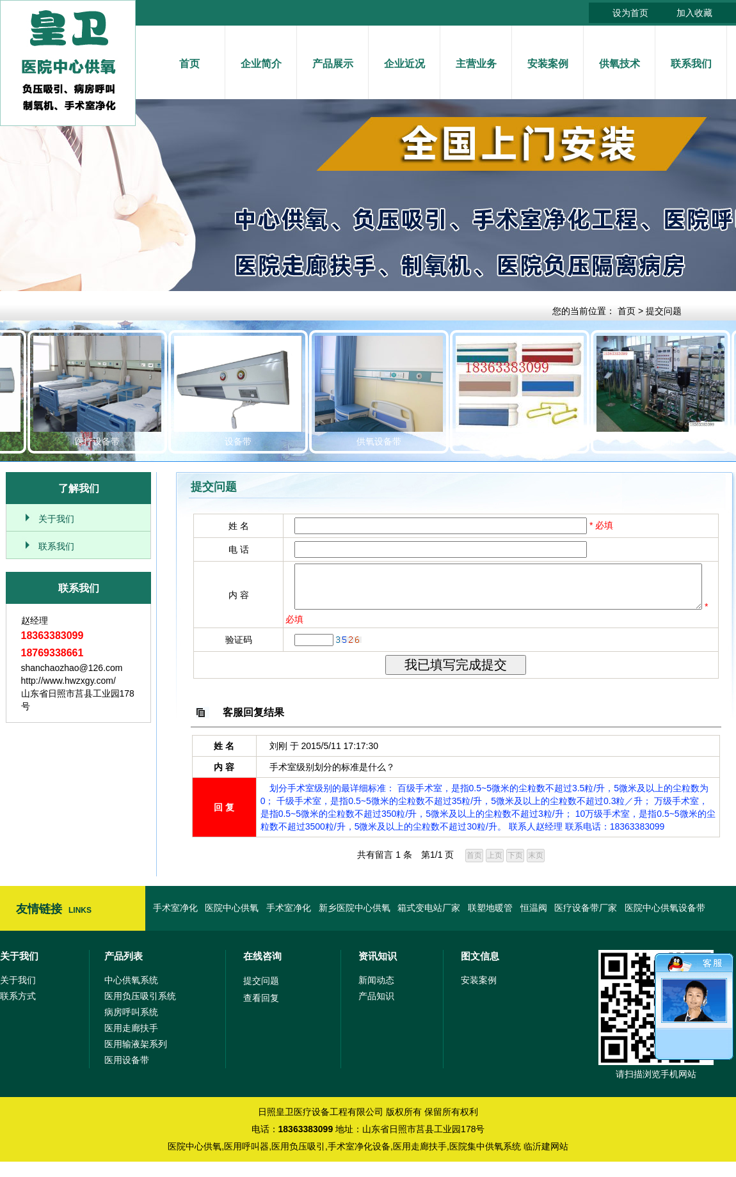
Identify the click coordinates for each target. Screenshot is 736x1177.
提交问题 (664, 311)
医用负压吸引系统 (140, 1011)
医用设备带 (126, 1075)
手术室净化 (175, 923)
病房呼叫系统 (131, 1027)
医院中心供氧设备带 (665, 923)
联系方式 (18, 1011)
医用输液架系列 (135, 1059)
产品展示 (332, 63)
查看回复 (261, 1013)
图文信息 (480, 971)
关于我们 (56, 519)
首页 (189, 63)
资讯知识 (377, 971)
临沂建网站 (546, 1162)
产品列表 (123, 971)
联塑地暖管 (490, 923)
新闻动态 (376, 995)
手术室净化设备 (359, 1162)
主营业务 (476, 63)
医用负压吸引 (298, 1162)
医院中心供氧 (232, 923)
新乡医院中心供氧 (354, 923)
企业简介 (261, 63)
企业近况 (404, 63)
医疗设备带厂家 (585, 923)
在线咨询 (262, 971)
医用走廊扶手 (131, 1043)
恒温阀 (533, 923)
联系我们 (691, 63)
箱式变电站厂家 (428, 923)
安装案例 (547, 63)
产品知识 (376, 1011)
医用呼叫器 (246, 1162)
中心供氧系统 (131, 995)
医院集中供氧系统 (485, 1162)
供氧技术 (619, 63)
